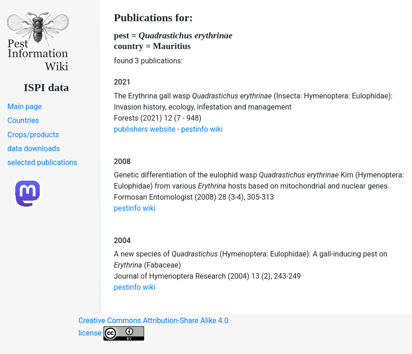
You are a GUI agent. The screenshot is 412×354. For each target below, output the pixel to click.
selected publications (42, 162)
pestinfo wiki (202, 129)
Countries (23, 120)
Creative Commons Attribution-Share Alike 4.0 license (154, 328)
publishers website (145, 129)
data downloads (33, 148)
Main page (24, 106)
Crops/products (33, 134)
